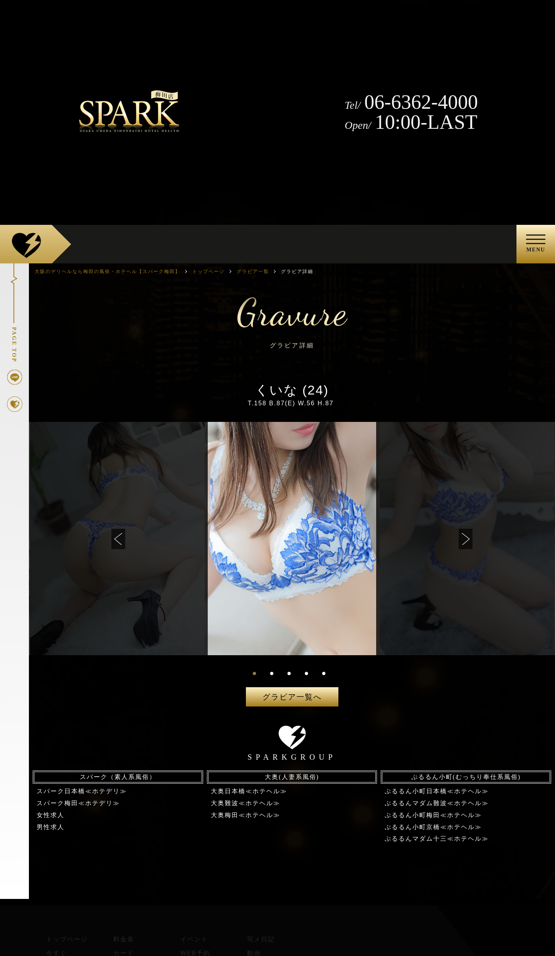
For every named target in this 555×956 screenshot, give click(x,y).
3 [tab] (289, 673)
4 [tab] (306, 673)
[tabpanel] (292, 538)
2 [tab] (272, 673)
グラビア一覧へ (292, 697)
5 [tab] (324, 673)
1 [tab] (254, 673)
